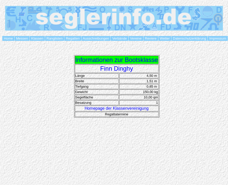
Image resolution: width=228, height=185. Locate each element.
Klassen (37, 38)
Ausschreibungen (96, 38)
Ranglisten (55, 38)
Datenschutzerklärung (189, 38)
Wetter (165, 38)
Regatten (73, 38)
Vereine (136, 38)
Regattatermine (116, 114)
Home (8, 38)
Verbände (119, 38)
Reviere (151, 38)
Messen (22, 38)
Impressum (217, 38)
